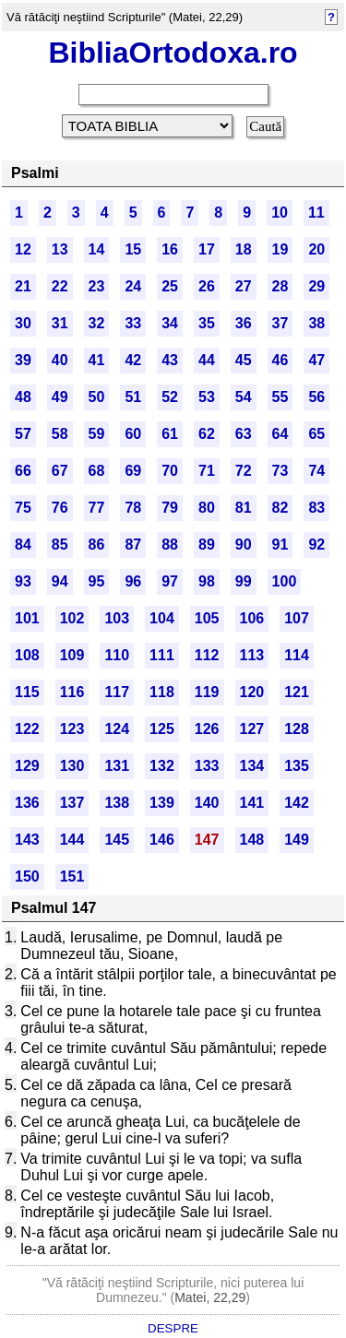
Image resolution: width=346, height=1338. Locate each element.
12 (23, 249)
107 (296, 618)
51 (133, 397)
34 (169, 323)
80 (206, 507)
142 (296, 803)
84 (23, 544)
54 (243, 397)
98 (206, 581)
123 (72, 729)
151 (72, 876)
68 (97, 471)
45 (243, 360)
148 (252, 839)
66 (23, 471)
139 (161, 803)
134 (252, 766)
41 (97, 360)
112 (207, 655)
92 (316, 544)
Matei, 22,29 (209, 1297)
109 (72, 655)
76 (60, 507)
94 (60, 581)
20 (316, 249)
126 (207, 729)
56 (316, 397)
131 (116, 766)
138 (116, 803)
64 (280, 434)
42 (133, 360)
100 (284, 581)
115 (27, 692)
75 (23, 507)
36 (243, 323)
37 (280, 323)
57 (23, 434)
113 (252, 655)
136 (27, 803)
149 (296, 839)
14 (97, 249)
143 (27, 839)
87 (133, 544)
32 (97, 323)
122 (27, 729)
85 (60, 544)
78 (133, 507)
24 (133, 286)
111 (161, 655)
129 (27, 766)
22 (60, 286)
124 (116, 729)
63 (243, 434)
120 (252, 692)
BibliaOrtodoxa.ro (172, 52)
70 (169, 471)
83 (316, 507)
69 (133, 471)
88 (169, 544)
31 (60, 323)
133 (207, 766)
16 (169, 249)
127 (252, 729)
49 (60, 397)
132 (161, 766)
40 (60, 360)
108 (27, 655)
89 (206, 544)
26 (206, 286)
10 (279, 212)
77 (97, 507)
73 (280, 471)
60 (133, 434)
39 (23, 360)
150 (27, 876)
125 (161, 729)
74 (316, 471)
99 (243, 581)
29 (316, 286)
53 (206, 397)
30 (23, 323)
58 (60, 434)
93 (23, 581)
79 (169, 507)
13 (60, 249)
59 (97, 434)
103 (116, 618)
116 (72, 692)
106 (252, 618)
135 (296, 766)
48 (23, 397)
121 (296, 692)
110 (116, 655)
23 (97, 286)
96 (133, 581)
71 (206, 471)
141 (252, 803)
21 (23, 286)
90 (243, 544)
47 (316, 360)
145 (116, 839)
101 (27, 618)
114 (296, 655)
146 (161, 839)
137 (72, 803)
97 (169, 581)
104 (161, 618)
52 (169, 397)
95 (97, 581)
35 (206, 323)
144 (72, 839)
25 (169, 286)
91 (280, 544)
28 (280, 286)
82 (280, 507)
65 (316, 434)
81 (243, 507)
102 (72, 618)
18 (243, 249)
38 (316, 323)
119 (207, 692)
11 (316, 212)
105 (207, 618)
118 (161, 692)
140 (207, 803)
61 (169, 434)
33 (133, 323)
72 (243, 471)
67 (60, 471)
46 (280, 360)
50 (97, 397)
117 (116, 692)
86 (97, 544)
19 (280, 249)
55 (280, 397)
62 (206, 434)
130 (72, 766)
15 (133, 249)
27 (243, 286)
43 (169, 360)
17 (206, 249)
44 (206, 360)
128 (296, 729)
